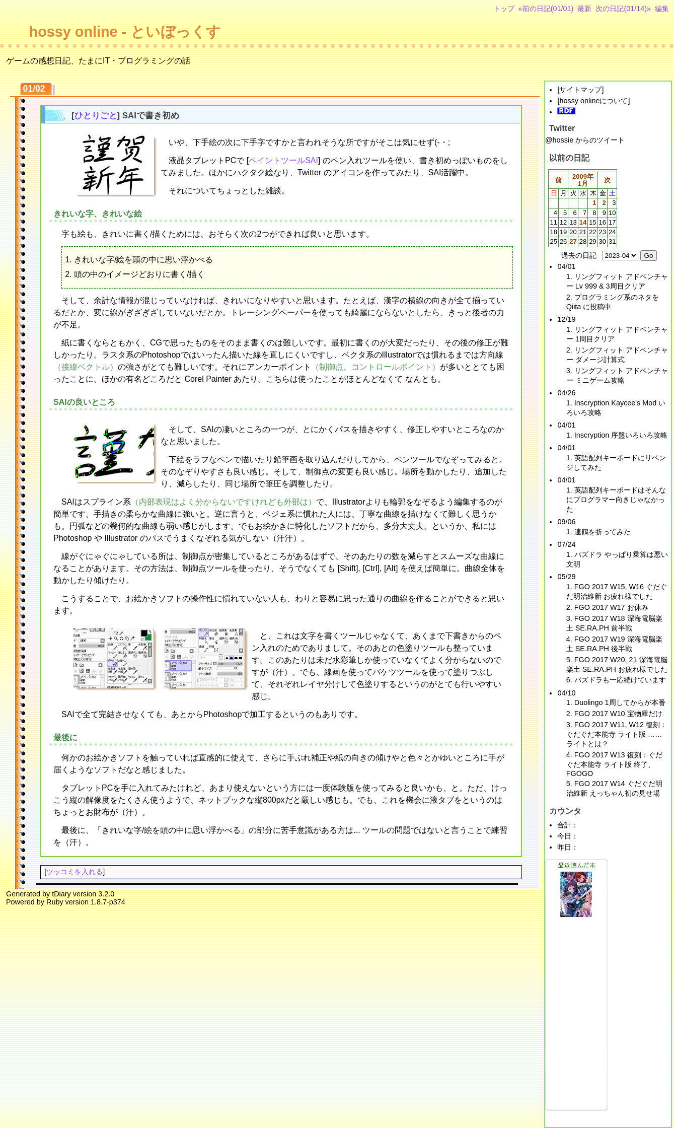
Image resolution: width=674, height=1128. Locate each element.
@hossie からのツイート (585, 140)
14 (582, 222)
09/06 (566, 522)
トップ (503, 9)
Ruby (54, 902)
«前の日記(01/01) (546, 9)
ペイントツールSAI (283, 160)
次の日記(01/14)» (623, 9)
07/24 (566, 544)
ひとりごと (95, 115)
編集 (662, 9)
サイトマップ (580, 90)
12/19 (566, 319)
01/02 (34, 89)
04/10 (566, 693)
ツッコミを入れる (74, 872)
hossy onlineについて (593, 101)
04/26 (566, 393)
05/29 (566, 577)
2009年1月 (582, 180)
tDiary (61, 894)
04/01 (566, 266)
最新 (584, 9)
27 (572, 241)
